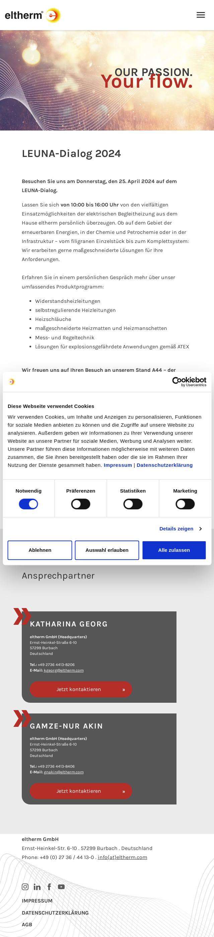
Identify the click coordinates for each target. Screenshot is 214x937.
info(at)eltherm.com (122, 857)
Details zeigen (176, 528)
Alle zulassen (174, 550)
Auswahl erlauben (106, 550)
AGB (27, 924)
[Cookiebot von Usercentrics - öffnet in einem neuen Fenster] (177, 382)
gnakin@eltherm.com (64, 772)
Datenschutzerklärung (165, 465)
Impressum (118, 465)
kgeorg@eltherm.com (64, 670)
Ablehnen (39, 550)
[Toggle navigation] (201, 15)
